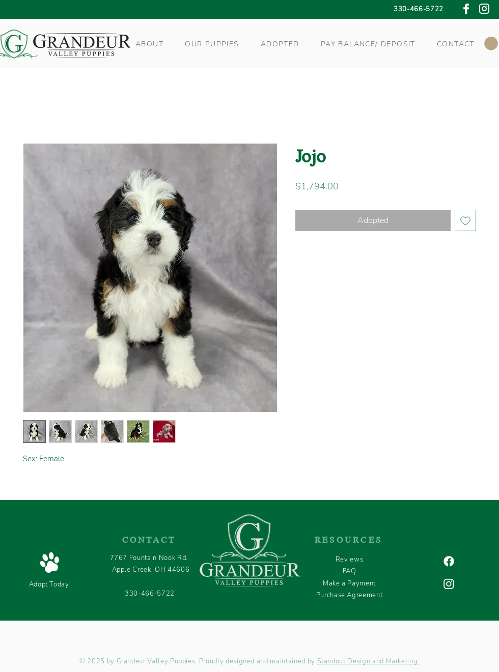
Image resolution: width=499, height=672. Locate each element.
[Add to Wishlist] (465, 220)
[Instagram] (449, 584)
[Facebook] (449, 561)
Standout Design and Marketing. (368, 661)
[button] (149, 44)
